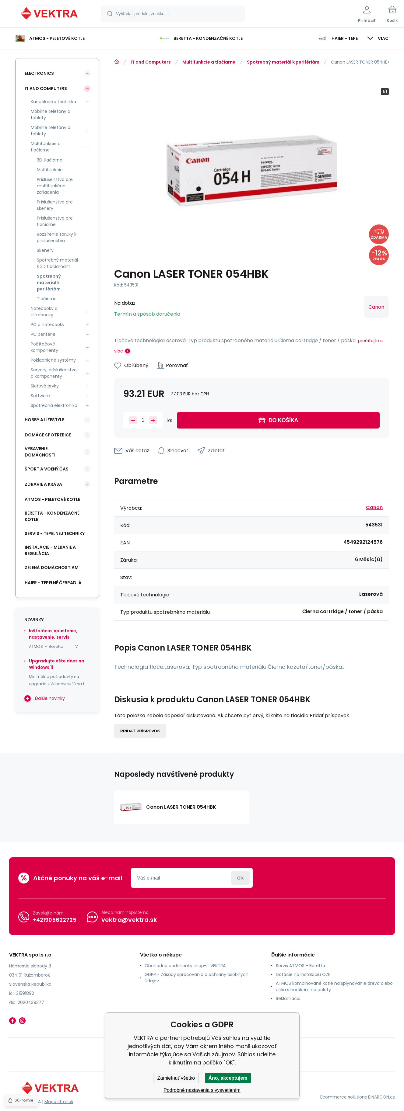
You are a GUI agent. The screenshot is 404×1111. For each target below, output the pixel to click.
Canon (376, 307)
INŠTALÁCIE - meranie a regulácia (50, 550)
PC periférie (43, 334)
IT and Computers (151, 62)
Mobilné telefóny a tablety (50, 114)
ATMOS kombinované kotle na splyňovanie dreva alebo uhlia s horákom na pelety (334, 986)
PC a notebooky (48, 324)
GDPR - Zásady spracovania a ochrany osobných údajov (196, 977)
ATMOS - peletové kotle (52, 499)
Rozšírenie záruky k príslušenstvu (56, 237)
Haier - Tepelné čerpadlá (53, 583)
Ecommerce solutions (343, 1097)
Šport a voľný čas (47, 469)
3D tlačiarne (49, 160)
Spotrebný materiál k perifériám (283, 62)
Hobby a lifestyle (44, 420)
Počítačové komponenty (44, 347)
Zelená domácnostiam (52, 567)
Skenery (45, 250)
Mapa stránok (58, 1102)
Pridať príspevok (140, 731)
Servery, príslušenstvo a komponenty (54, 373)
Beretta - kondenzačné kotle (52, 516)
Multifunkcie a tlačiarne (208, 62)
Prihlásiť (240, 878)
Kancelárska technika (53, 102)
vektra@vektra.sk (129, 919)
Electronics (39, 73)
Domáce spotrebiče (48, 435)
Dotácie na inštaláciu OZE (303, 974)
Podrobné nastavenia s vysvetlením (202, 1090)
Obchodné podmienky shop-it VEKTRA (185, 966)
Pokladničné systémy (53, 360)
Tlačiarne (47, 299)
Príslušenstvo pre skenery (55, 205)
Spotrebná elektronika (54, 405)
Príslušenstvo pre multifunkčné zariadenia (55, 185)
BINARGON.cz (381, 1097)
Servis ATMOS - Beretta (300, 966)
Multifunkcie (50, 170)
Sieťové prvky (45, 386)
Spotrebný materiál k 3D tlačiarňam (57, 263)
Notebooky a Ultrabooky (44, 311)
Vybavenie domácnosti (40, 452)
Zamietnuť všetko (176, 1078)
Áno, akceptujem (227, 1078)
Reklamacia (288, 998)
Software (40, 396)
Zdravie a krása (43, 484)
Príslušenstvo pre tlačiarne (55, 221)
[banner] (50, 14)
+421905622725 (54, 920)
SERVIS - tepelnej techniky (55, 533)
